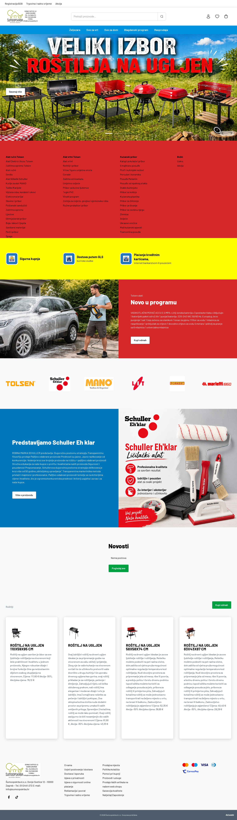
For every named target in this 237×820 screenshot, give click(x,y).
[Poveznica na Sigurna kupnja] (33, 259)
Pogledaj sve (118, 568)
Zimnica (124, 214)
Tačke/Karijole (13, 187)
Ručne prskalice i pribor (75, 205)
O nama (68, 765)
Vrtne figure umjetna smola (77, 170)
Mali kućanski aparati (131, 227)
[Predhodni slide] (223, 133)
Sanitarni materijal (15, 227)
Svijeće (124, 218)
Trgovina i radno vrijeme (39, 3)
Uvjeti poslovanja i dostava (78, 769)
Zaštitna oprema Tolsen (18, 165)
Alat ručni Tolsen (15, 156)
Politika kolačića (111, 769)
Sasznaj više (15, 91)
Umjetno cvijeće (71, 183)
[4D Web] (230, 815)
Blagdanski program (136, 30)
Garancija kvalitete (112, 790)
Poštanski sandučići (16, 205)
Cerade (67, 174)
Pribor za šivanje (128, 205)
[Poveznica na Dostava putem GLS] (90, 259)
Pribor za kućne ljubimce (76, 187)
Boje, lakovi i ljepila (16, 223)
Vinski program (71, 196)
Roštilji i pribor (70, 165)
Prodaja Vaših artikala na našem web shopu (115, 784)
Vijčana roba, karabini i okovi (21, 192)
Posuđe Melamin (128, 178)
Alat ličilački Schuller (17, 178)
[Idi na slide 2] (118, 133)
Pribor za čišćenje (129, 200)
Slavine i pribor (14, 200)
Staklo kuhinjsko (129, 187)
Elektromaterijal (14, 196)
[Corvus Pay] (190, 771)
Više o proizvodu (24, 495)
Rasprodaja (161, 30)
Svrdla (9, 174)
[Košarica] (226, 16)
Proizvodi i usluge (112, 777)
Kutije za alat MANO (16, 183)
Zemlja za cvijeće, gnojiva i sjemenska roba (85, 200)
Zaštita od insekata (73, 178)
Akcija (58, 3)
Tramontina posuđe (130, 231)
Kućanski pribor (128, 156)
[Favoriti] (217, 16)
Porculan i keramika (130, 174)
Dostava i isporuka (74, 773)
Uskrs (180, 161)
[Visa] (204, 765)
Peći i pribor (12, 231)
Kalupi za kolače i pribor (132, 161)
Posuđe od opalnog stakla (133, 183)
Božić (180, 156)
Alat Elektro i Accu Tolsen (19, 161)
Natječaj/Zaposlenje (113, 795)
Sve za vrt (92, 30)
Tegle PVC (68, 192)
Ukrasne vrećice (128, 223)
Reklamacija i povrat (75, 790)
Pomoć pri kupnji (111, 773)
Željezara (74, 30)
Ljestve (10, 214)
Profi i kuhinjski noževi (132, 170)
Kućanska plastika (129, 196)
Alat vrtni (68, 161)
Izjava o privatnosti (74, 777)
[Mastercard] (185, 765)
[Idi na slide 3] (128, 133)
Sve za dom (111, 30)
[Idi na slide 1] (108, 133)
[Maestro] (195, 765)
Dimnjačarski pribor (16, 218)
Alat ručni (11, 170)
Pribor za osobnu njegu (132, 209)
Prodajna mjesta (111, 765)
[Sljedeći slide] (230, 133)
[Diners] (213, 765)
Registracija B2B (14, 3)
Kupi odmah (140, 340)
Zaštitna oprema (14, 209)
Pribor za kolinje (128, 192)
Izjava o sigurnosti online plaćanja (77, 784)
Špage (9, 236)
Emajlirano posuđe (130, 165)
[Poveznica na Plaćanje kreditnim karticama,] (147, 259)
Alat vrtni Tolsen (71, 156)
